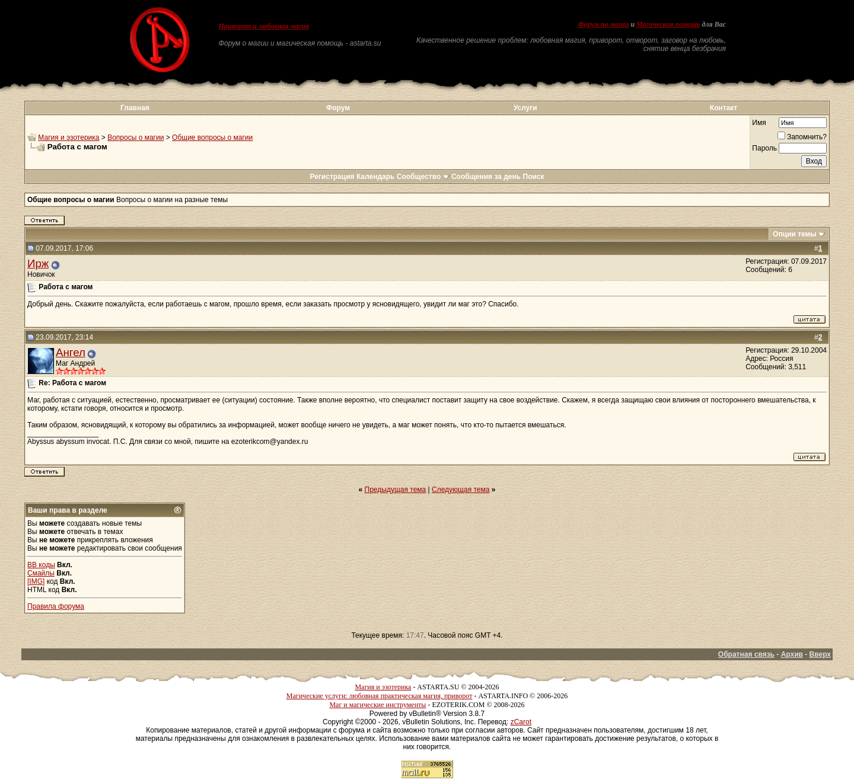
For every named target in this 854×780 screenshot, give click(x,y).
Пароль (764, 148)
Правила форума (55, 606)
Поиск (533, 176)
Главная (134, 108)
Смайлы (41, 573)
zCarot (521, 722)
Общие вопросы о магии (212, 137)
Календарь (375, 176)
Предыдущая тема (395, 489)
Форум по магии (603, 24)
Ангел (70, 352)
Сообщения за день (486, 176)
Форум (338, 108)
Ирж (38, 263)
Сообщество (423, 176)
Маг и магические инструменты (377, 705)
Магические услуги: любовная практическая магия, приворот (379, 696)
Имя (759, 123)
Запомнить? (802, 137)
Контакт (723, 108)
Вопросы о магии (135, 137)
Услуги (525, 108)
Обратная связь (746, 654)
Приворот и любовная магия (264, 26)
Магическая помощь (668, 24)
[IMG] (35, 581)
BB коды (41, 565)
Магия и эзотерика (68, 137)
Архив (792, 654)
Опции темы (795, 234)
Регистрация (332, 176)
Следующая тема (460, 489)
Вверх (820, 654)
